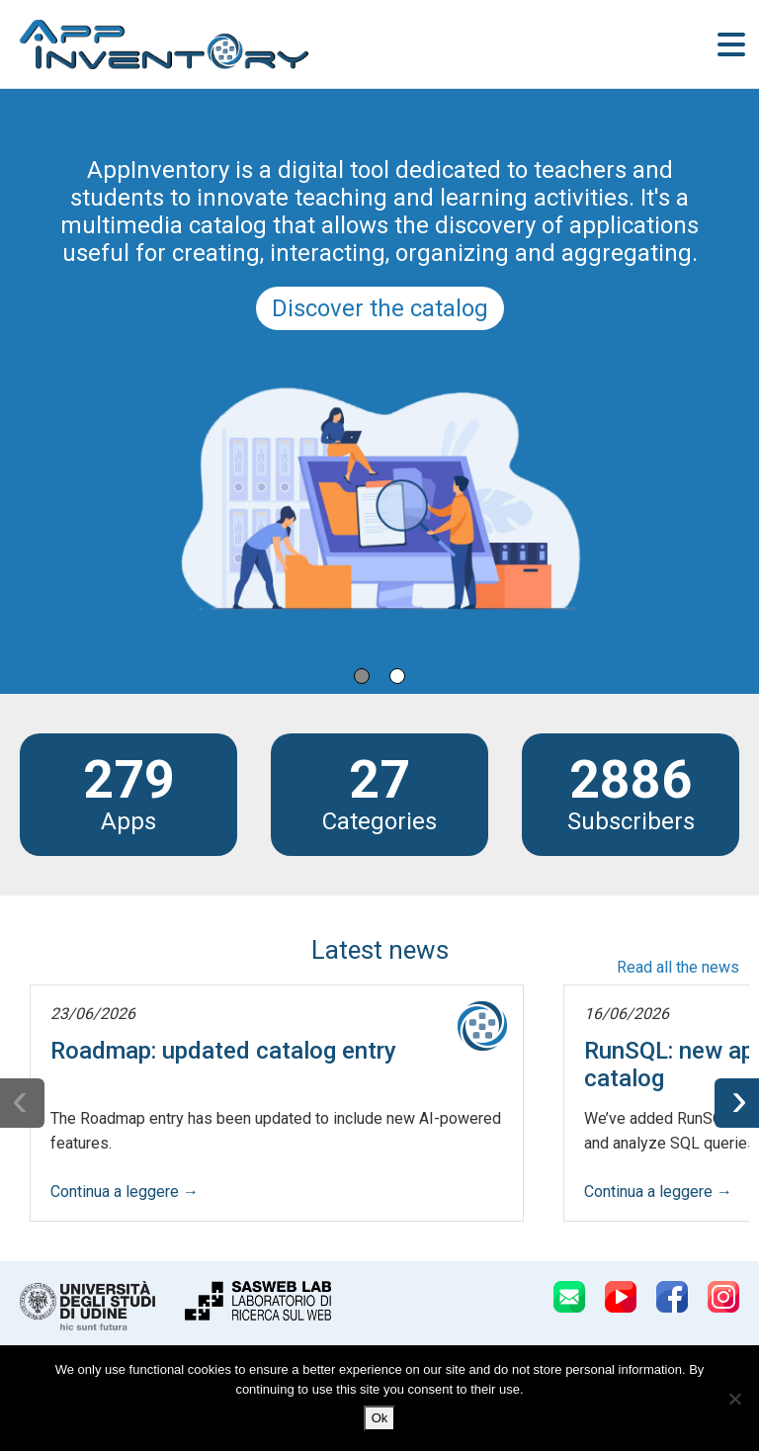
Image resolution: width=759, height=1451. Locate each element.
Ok (380, 1417)
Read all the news (678, 967)
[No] (734, 1398)
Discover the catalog (380, 308)
